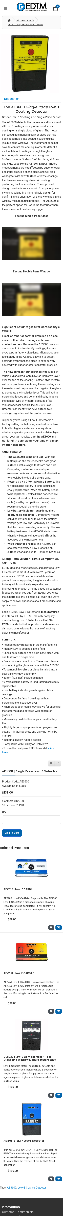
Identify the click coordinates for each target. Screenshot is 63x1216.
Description (11, 98)
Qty (4, 812)
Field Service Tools (25, 20)
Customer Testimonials (18, 1212)
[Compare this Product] (57, 763)
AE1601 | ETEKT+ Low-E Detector (24, 1140)
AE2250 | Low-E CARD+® (19, 973)
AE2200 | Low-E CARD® (18, 889)
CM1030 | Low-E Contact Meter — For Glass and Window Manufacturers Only (30, 1058)
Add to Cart (12, 833)
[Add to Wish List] (51, 763)
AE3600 (11, 1187)
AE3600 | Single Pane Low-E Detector (25, 24)
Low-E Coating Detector (32, 1187)
